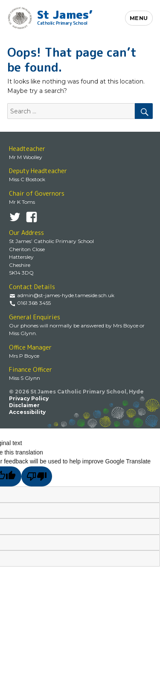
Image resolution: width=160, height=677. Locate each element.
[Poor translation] (36, 476)
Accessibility (27, 412)
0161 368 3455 (34, 303)
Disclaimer (24, 405)
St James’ (65, 16)
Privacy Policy (29, 398)
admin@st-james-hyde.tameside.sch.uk (65, 295)
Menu (139, 17)
